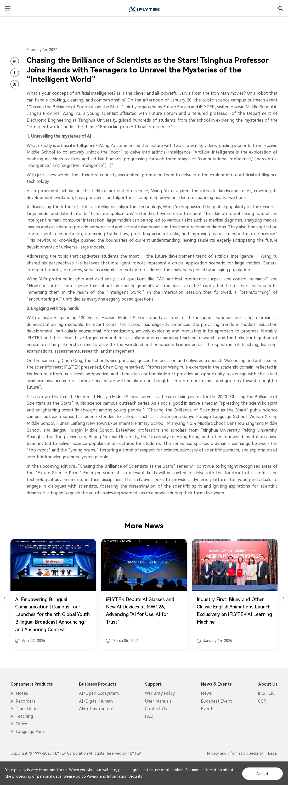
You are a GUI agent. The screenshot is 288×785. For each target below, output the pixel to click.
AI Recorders (23, 701)
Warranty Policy (160, 693)
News (206, 693)
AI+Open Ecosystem (99, 693)
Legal (273, 753)
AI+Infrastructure (96, 708)
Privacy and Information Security (126, 777)
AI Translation (24, 708)
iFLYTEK (266, 693)
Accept (261, 773)
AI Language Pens (27, 731)
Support (153, 684)
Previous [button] (5, 598)
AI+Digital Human (96, 701)
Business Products (97, 684)
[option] (53, 594)
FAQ (149, 716)
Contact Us (156, 708)
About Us (268, 684)
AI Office (18, 723)
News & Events (216, 684)
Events (207, 708)
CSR (262, 701)
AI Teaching (21, 716)
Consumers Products (31, 684)
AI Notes (19, 693)
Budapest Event (216, 701)
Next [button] (283, 598)
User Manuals (158, 701)
